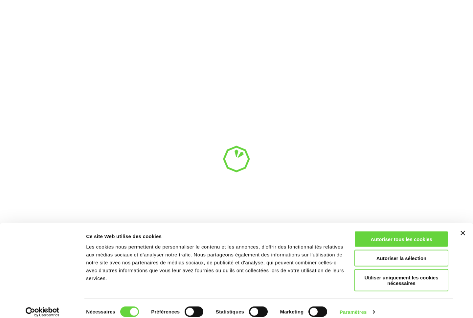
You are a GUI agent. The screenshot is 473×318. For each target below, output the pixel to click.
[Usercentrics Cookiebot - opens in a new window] (42, 305)
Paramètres (353, 305)
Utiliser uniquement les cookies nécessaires (401, 273)
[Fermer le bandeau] (463, 226)
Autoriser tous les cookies (401, 232)
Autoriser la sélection (401, 251)
